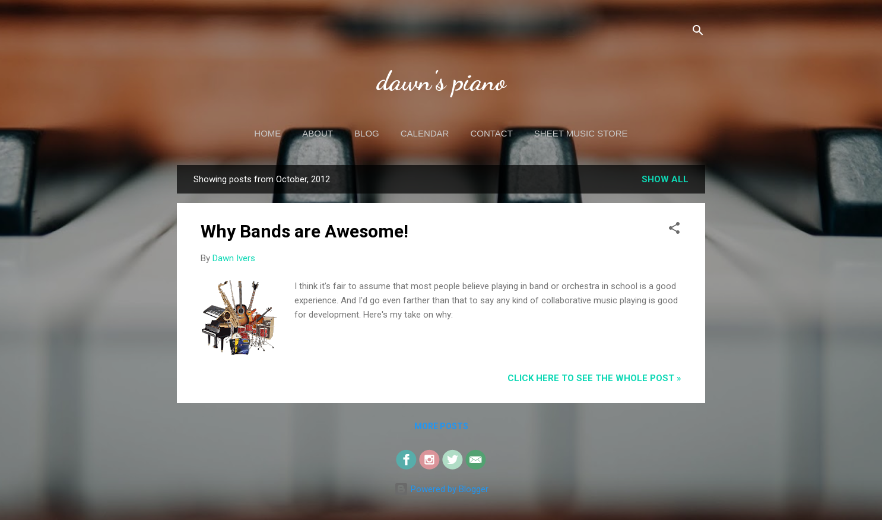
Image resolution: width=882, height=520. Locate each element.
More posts (441, 426)
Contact (491, 133)
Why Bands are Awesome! (304, 231)
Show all (665, 179)
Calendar (425, 133)
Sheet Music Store (581, 133)
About (317, 133)
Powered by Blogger (441, 489)
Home (267, 133)
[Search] (698, 32)
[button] (674, 230)
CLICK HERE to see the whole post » (594, 378)
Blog (366, 133)
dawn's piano (441, 81)
